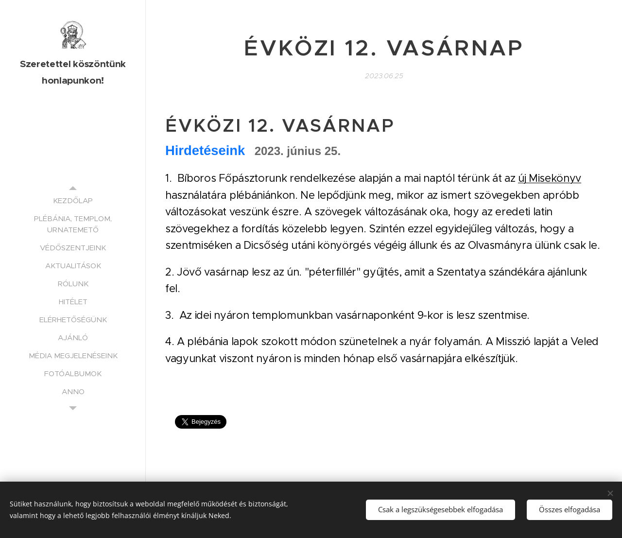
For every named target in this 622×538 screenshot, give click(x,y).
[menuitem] (73, 200)
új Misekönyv (549, 178)
